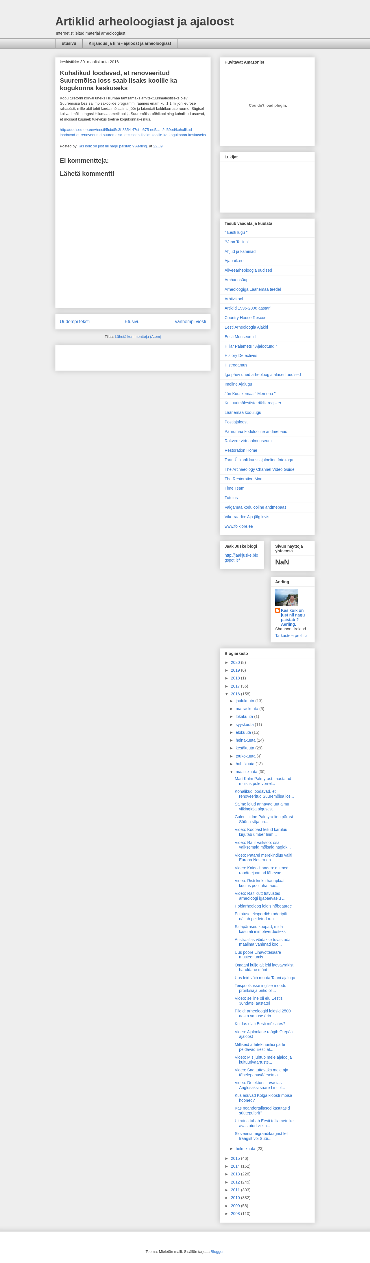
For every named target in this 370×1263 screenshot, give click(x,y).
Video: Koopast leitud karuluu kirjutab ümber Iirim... (261, 832)
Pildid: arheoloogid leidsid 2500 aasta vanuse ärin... (263, 1013)
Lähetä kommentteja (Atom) (138, 336)
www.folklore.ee (239, 526)
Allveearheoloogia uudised (248, 270)
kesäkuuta (245, 748)
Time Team (234, 488)
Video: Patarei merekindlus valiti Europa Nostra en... (263, 857)
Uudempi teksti (75, 321)
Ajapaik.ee (234, 260)
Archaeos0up (237, 279)
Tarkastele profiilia (291, 635)
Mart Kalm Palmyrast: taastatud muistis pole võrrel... (263, 781)
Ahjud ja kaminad (240, 251)
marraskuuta (247, 708)
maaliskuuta (247, 771)
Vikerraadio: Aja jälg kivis (247, 516)
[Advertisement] (93, 356)
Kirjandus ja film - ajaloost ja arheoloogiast (130, 43)
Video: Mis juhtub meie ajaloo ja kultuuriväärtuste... (263, 1059)
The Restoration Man (243, 479)
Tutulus (231, 497)
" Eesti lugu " (236, 232)
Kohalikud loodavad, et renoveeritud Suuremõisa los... (264, 794)
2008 (236, 1213)
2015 (236, 1158)
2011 (236, 1190)
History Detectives (241, 355)
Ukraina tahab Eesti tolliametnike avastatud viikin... (264, 1123)
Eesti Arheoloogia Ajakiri (246, 327)
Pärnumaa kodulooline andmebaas (256, 431)
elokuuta (244, 732)
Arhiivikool (234, 299)
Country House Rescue (246, 317)
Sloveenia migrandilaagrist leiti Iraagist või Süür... (262, 1136)
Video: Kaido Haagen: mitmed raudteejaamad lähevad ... (261, 870)
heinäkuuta (246, 740)
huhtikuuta (246, 764)
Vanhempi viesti (190, 321)
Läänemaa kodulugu (243, 412)
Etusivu (69, 43)
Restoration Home (241, 450)
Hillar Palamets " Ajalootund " (251, 346)
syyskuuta (245, 724)
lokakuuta (245, 716)
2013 (236, 1174)
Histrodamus (236, 365)
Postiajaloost (236, 422)
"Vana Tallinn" (237, 242)
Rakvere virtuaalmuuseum (248, 440)
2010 (236, 1197)
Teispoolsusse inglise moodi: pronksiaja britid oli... (260, 988)
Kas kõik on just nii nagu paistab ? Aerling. (113, 146)
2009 (236, 1205)
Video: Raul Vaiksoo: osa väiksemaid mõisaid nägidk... (263, 845)
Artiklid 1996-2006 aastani (248, 308)
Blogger (217, 1251)
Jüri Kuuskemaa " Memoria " (250, 393)
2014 (236, 1166)
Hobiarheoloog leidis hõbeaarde (263, 906)
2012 (236, 1182)
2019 (236, 670)
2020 (236, 662)
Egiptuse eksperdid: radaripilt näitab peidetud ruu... (261, 916)
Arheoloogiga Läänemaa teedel (253, 289)
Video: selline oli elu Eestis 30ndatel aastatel (259, 1000)
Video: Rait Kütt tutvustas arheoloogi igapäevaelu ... (260, 896)
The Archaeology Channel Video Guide (260, 469)
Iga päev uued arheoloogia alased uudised (263, 374)
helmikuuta (246, 1148)
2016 (236, 694)
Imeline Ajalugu (238, 384)
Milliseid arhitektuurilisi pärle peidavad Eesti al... (260, 1047)
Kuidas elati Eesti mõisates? (260, 1023)
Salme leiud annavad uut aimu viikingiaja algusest (262, 806)
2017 (236, 686)
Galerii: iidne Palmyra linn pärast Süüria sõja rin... (264, 819)
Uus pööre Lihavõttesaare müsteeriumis (258, 955)
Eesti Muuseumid (240, 336)
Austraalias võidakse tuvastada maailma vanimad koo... (263, 942)
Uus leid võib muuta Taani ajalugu (265, 977)
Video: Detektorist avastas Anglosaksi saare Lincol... (260, 1085)
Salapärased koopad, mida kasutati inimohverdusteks (260, 929)
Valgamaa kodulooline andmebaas (255, 507)
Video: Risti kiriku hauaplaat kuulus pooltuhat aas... (260, 883)
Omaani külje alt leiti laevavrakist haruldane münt (264, 967)
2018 (236, 678)
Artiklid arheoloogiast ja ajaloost (144, 21)
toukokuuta (246, 756)
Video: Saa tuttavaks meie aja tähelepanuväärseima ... (261, 1072)
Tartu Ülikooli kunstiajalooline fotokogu (259, 460)
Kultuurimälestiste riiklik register (253, 403)
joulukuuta (245, 701)
